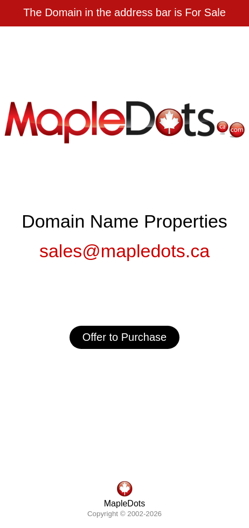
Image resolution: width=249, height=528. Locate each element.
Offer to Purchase (124, 337)
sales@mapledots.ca (124, 251)
